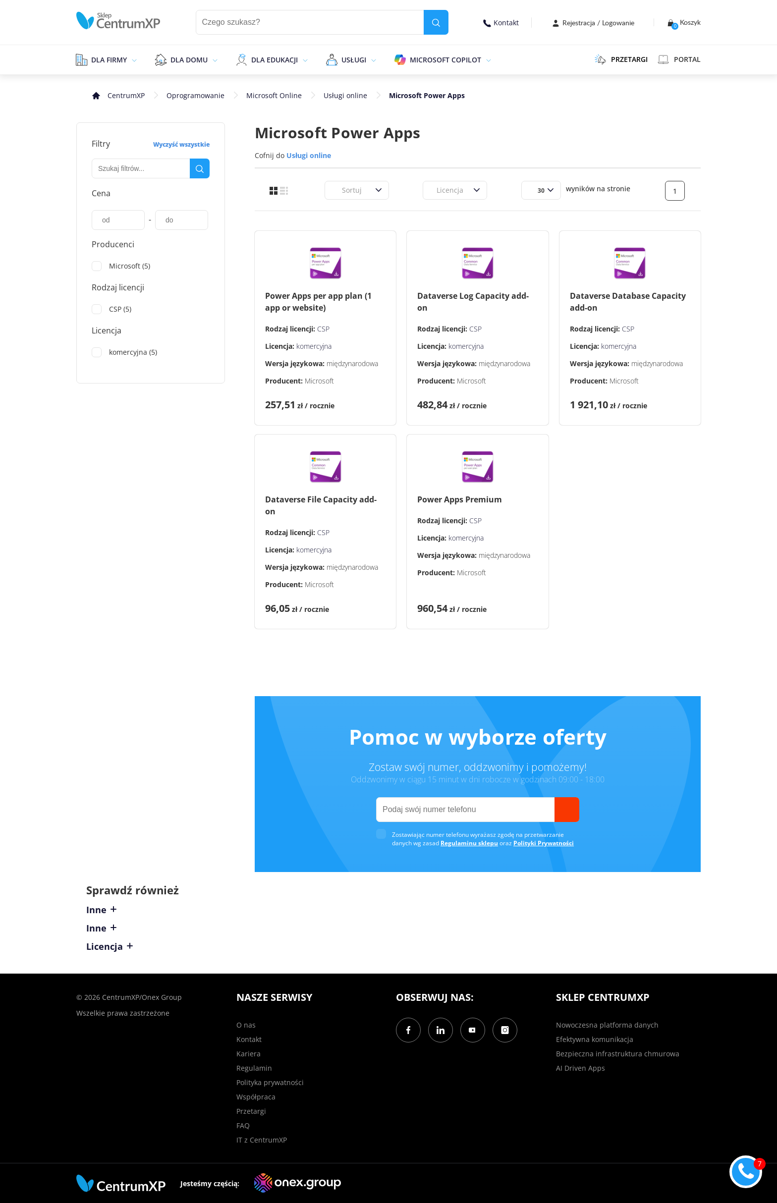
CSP (323, 328)
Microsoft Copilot (445, 59)
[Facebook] (408, 1030)
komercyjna (314, 346)
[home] (118, 20)
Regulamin (254, 1068)
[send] (567, 809)
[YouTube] (472, 1030)
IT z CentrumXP (261, 1140)
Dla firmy (109, 59)
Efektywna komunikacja (594, 1039)
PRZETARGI (621, 59)
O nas (246, 1025)
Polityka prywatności (270, 1082)
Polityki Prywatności (543, 843)
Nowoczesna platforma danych (607, 1025)
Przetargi (251, 1111)
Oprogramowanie (195, 95)
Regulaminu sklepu (469, 843)
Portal (679, 59)
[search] (436, 22)
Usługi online (345, 95)
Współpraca (256, 1096)
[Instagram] (505, 1030)
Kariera (248, 1053)
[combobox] (336, 190)
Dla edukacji (274, 59)
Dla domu (189, 59)
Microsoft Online (274, 95)
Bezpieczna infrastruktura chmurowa (617, 1053)
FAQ (243, 1125)
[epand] (133, 59)
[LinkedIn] (440, 1030)
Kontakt (501, 22)
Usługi (353, 59)
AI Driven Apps (580, 1068)
